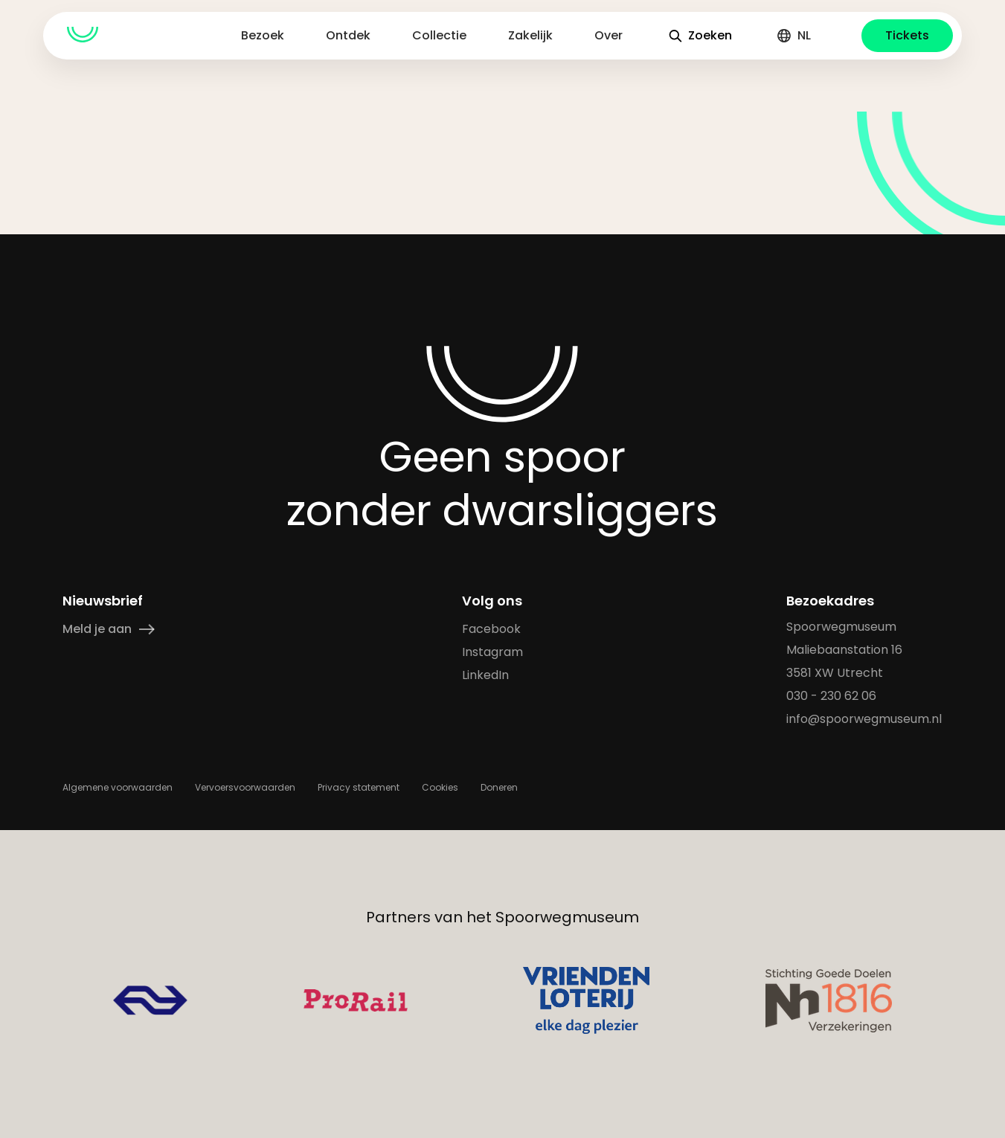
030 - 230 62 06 (832, 695)
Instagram (492, 651)
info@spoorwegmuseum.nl (865, 718)
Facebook (491, 628)
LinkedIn (485, 675)
